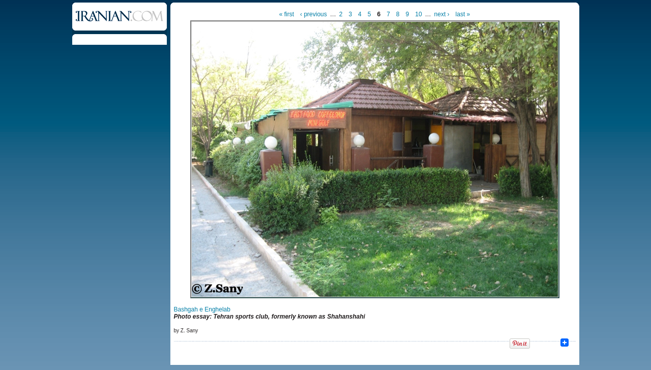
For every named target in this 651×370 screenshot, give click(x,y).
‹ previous (313, 14)
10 (418, 14)
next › (442, 14)
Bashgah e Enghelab (202, 309)
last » (463, 14)
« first (286, 14)
